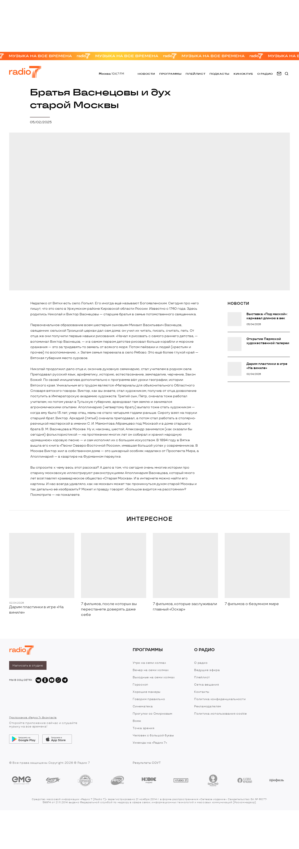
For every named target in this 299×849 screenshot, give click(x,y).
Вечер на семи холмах (151, 670)
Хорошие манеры (147, 692)
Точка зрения (143, 728)
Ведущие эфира (207, 670)
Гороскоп (140, 684)
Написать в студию (27, 665)
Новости (146, 74)
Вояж (137, 721)
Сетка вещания (206, 684)
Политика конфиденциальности (220, 699)
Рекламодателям (207, 706)
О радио (200, 663)
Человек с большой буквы (153, 735)
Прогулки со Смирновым (152, 713)
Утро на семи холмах (149, 663)
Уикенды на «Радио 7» (150, 742)
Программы (170, 74)
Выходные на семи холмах (154, 677)
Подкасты (219, 74)
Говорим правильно (149, 699)
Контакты (201, 692)
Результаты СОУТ (147, 763)
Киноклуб (243, 74)
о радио (265, 74)
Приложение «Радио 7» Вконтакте (33, 717)
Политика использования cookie (220, 713)
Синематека (143, 706)
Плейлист (195, 74)
